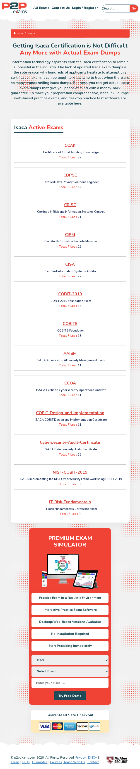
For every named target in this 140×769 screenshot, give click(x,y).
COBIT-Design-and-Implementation (70, 413)
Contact (93, 762)
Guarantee (40, 762)
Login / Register (85, 8)
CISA (70, 264)
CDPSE (70, 175)
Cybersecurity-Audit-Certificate (70, 442)
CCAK (70, 145)
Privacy (80, 757)
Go (134, 8)
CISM (70, 234)
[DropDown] (70, 660)
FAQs (26, 762)
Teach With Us (74, 762)
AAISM (70, 353)
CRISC (70, 205)
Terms (15, 762)
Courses (56, 762)
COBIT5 (70, 323)
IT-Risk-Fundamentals (70, 502)
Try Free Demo (70, 696)
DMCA (92, 757)
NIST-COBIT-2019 (70, 472)
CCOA (70, 383)
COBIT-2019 (70, 294)
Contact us (61, 8)
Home (19, 33)
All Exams (41, 8)
